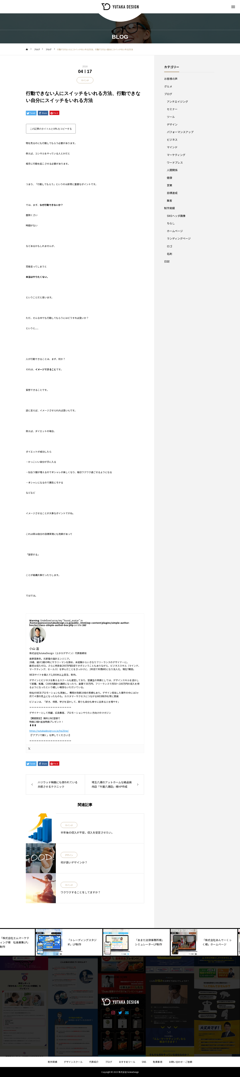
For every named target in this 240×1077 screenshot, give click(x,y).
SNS (144, 1061)
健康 (169, 178)
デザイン (69, 855)
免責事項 (157, 1061)
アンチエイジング (177, 102)
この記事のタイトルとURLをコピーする (51, 128)
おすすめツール (127, 1061)
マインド (85, 80)
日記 (167, 261)
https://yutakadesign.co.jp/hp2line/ (49, 730)
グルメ (168, 86)
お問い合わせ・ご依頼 (180, 1061)
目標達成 (172, 193)
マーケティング (176, 155)
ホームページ (175, 231)
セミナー (172, 109)
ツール (171, 117)
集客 (169, 201)
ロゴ (169, 246)
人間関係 (172, 170)
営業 (169, 185)
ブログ (168, 94)
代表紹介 (93, 1061)
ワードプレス (175, 162)
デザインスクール (73, 1061)
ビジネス (172, 140)
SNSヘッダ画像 (176, 216)
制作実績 (169, 208)
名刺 (169, 254)
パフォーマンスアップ (180, 132)
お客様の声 (171, 79)
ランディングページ (179, 238)
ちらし (171, 223)
